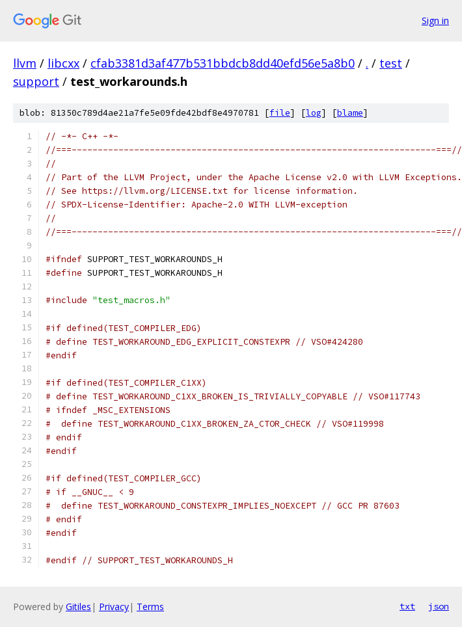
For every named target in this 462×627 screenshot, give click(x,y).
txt (407, 606)
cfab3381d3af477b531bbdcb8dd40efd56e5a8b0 (222, 63)
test (390, 63)
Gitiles (78, 606)
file (279, 112)
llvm (24, 63)
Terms (150, 606)
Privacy (114, 606)
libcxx (63, 63)
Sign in (435, 20)
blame (350, 112)
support (36, 81)
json (438, 606)
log (313, 112)
